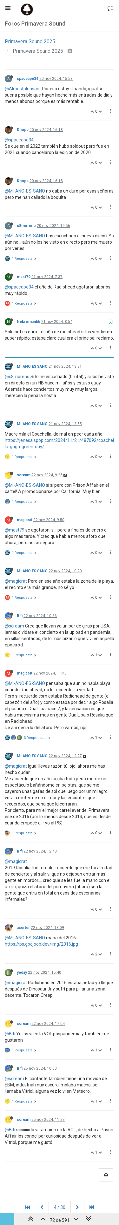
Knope (23, 130)
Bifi (20, 616)
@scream (14, 625)
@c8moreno (17, 376)
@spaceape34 (19, 139)
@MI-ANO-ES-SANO (25, 190)
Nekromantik (28, 321)
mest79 (23, 277)
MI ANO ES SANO (32, 366)
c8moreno (26, 225)
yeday (22, 972)
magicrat (24, 520)
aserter (23, 927)
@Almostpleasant (23, 88)
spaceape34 (27, 78)
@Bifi (10, 1033)
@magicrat (16, 581)
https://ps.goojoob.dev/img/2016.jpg (41, 944)
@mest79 (14, 529)
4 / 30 (59, 1207)
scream (23, 475)
